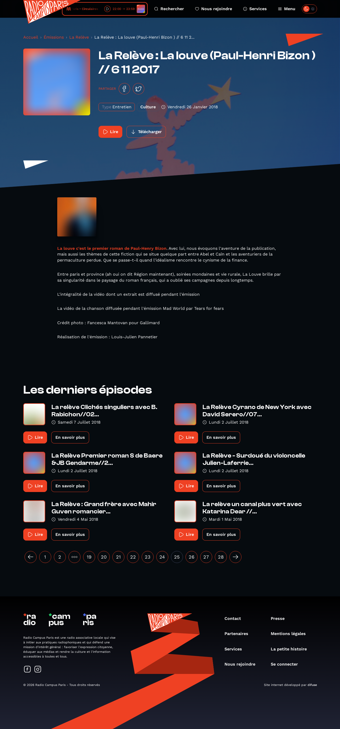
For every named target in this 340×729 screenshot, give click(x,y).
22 (133, 557)
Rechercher (169, 8)
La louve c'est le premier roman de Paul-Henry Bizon (111, 248)
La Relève (79, 37)
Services (255, 8)
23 (148, 557)
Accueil (30, 37)
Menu (286, 8)
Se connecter (287, 664)
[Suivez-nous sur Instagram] (38, 669)
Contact (235, 618)
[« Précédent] (30, 557)
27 (206, 557)
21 (118, 557)
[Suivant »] (235, 557)
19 (89, 557)
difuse (312, 685)
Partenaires (238, 633)
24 (162, 557)
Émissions (54, 37)
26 (191, 557)
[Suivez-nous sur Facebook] (27, 669)
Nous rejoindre (213, 8)
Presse (280, 618)
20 (104, 557)
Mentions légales (291, 633)
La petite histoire (291, 649)
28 (221, 557)
